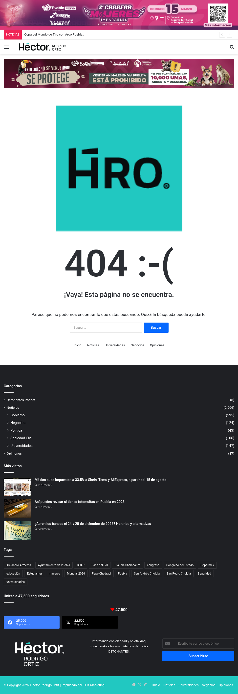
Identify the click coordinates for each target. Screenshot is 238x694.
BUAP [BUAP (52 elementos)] (81, 565)
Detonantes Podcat (21, 400)
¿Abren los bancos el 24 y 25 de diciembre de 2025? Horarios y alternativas (93, 524)
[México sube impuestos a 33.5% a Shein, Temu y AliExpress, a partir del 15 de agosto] (17, 486)
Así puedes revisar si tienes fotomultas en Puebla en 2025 (80, 502)
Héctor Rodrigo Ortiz (44, 685)
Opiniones (157, 345)
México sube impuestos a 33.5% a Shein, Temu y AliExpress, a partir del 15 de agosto (100, 480)
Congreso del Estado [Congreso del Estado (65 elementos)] (180, 565)
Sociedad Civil (21, 438)
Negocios (137, 345)
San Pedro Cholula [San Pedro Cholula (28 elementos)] (179, 573)
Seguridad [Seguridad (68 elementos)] (204, 573)
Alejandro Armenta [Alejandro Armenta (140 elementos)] (18, 565)
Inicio (77, 345)
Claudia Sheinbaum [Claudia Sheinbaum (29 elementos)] (127, 565)
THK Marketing (94, 685)
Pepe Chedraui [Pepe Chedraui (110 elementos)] (101, 573)
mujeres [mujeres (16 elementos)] (54, 573)
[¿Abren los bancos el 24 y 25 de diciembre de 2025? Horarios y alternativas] (17, 530)
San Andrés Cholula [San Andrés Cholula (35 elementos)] (147, 573)
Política (16, 430)
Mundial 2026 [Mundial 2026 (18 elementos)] (76, 573)
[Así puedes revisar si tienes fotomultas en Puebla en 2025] (17, 508)
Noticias (93, 345)
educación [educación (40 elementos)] (13, 573)
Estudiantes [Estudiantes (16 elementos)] (35, 573)
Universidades (115, 345)
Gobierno (17, 415)
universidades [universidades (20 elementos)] (15, 582)
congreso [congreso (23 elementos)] (153, 565)
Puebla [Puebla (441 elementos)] (122, 573)
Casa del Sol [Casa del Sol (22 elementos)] (99, 565)
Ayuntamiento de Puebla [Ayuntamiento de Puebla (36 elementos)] (54, 565)
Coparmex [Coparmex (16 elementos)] (207, 565)
